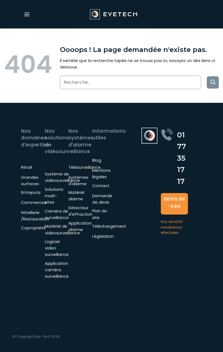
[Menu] (26, 14)
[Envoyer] (213, 82)
